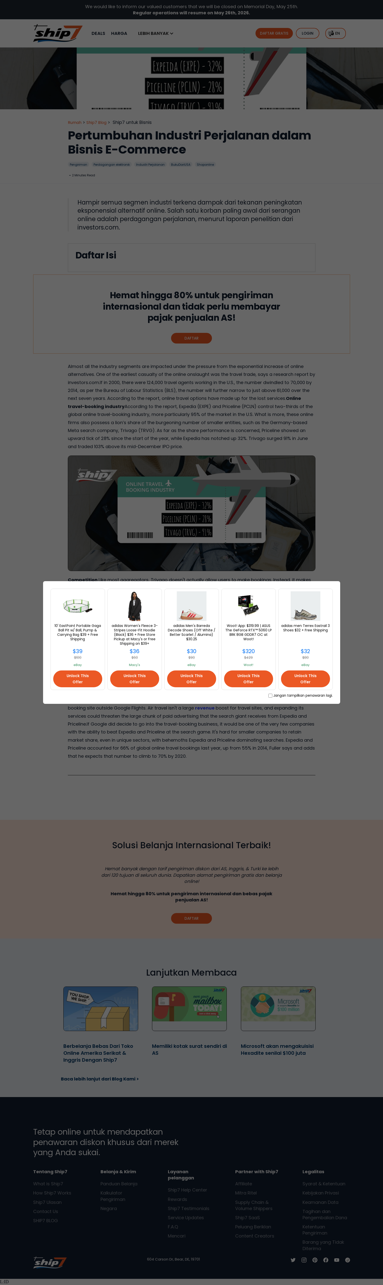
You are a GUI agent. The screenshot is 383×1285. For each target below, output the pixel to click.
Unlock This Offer (78, 679)
